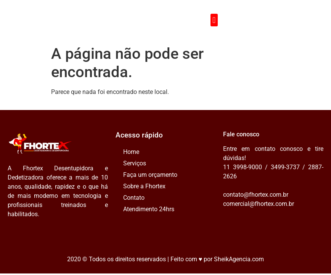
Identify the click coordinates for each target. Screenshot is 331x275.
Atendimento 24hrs (148, 209)
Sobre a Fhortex (144, 186)
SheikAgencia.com (239, 259)
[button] (214, 20)
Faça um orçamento (150, 174)
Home (131, 151)
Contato (134, 197)
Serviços (134, 163)
